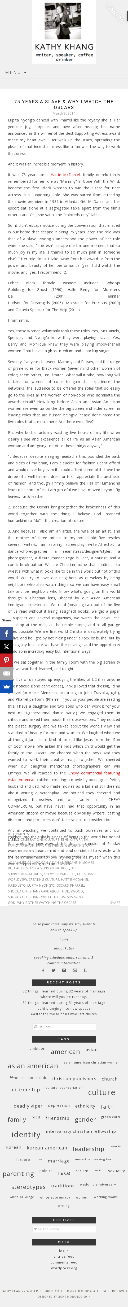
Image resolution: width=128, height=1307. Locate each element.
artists (81, 857)
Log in (64, 1251)
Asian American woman (28, 862)
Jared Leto (17, 885)
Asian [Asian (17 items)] (92, 1050)
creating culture (44, 879)
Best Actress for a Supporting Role (38, 868)
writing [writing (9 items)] (64, 1206)
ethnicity (69, 839)
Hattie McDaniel (65, 174)
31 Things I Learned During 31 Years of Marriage (64, 1002)
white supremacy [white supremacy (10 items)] (54, 1197)
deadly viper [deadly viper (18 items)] (28, 1106)
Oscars (62, 885)
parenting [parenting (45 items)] (18, 1173)
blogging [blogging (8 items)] (16, 1077)
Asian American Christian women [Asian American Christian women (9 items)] (92, 1062)
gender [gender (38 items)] (85, 1119)
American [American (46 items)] (65, 1051)
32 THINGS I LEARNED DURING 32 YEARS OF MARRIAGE (64, 991)
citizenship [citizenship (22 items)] (26, 1089)
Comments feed (64, 1262)
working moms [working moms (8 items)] (106, 1197)
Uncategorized (31, 851)
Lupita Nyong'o (41, 885)
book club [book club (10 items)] (37, 1077)
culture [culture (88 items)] (102, 1092)
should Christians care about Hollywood (45, 891)
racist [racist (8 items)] (98, 1170)
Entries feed (64, 1256)
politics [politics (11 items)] (46, 1170)
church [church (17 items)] (110, 1079)
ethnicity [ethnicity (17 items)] (85, 1106)
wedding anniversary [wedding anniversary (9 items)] (98, 1184)
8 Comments (18, 834)
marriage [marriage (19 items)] (59, 1161)
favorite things (49, 845)
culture (52, 839)
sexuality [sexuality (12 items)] (116, 1170)
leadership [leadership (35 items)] (88, 1149)
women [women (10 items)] (82, 1197)
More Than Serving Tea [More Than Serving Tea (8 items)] (93, 1159)
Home (64, 939)
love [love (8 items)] (39, 1159)
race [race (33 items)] (64, 1173)
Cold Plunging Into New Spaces (64, 1008)
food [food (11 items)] (36, 1117)
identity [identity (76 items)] (26, 1134)
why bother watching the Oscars (46, 902)
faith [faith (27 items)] (107, 1106)
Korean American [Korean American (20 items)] (47, 1147)
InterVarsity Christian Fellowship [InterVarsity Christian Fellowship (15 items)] (81, 1131)
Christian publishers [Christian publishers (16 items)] (74, 1079)
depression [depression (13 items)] (59, 1105)
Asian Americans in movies (72, 862)
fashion (27, 845)
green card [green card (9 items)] (110, 1117)
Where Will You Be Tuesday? (64, 997)
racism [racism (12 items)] (82, 1170)
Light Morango (70, 1297)
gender (71, 845)
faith (83, 839)
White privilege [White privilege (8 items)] (22, 1197)
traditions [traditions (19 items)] (63, 1186)
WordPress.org (64, 1268)
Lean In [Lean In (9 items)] (115, 1146)
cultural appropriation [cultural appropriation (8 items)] (64, 1088)
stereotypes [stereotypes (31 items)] (28, 1187)
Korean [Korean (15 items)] (13, 1147)
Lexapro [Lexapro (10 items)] (23, 1159)
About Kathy (64, 948)
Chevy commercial (59, 874)
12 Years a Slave (31, 857)
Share (115, 903)
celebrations (32, 839)
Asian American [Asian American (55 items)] (33, 1065)
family (13, 845)
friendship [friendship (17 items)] (57, 1118)
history (85, 845)
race (12, 851)
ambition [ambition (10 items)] (38, 1048)
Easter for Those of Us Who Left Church (64, 1014)
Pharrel (77, 885)
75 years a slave (59, 857)
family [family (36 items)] (16, 1119)
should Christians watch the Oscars (40, 897)
